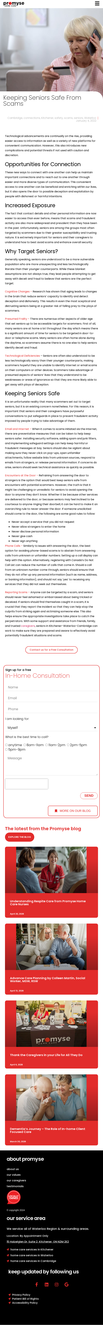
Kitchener (47, 118)
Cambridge (14, 118)
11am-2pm (56, 745)
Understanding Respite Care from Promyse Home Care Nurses (48, 902)
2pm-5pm (78, 745)
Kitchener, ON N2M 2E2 (54, 1242)
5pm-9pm (16, 749)
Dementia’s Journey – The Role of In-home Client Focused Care (47, 1130)
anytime (15, 745)
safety (59, 118)
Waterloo (90, 118)
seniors (78, 118)
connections (32, 118)
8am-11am (35, 745)
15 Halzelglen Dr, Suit (23, 1242)
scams (68, 118)
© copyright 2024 (16, 1210)
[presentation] (26, 784)
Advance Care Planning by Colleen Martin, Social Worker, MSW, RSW (47, 979)
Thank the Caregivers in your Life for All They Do (46, 1055)
